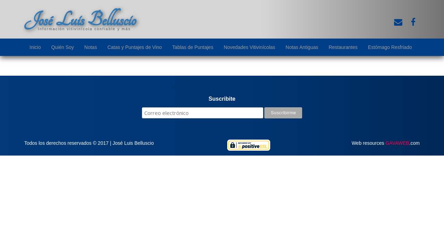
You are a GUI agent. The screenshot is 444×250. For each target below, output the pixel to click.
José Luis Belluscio (80, 20)
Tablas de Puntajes (192, 47)
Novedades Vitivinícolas (249, 47)
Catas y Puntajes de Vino (135, 47)
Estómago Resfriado (390, 47)
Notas (90, 47)
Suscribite (221, 99)
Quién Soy (62, 47)
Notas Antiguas (301, 47)
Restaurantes (342, 47)
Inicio (35, 47)
